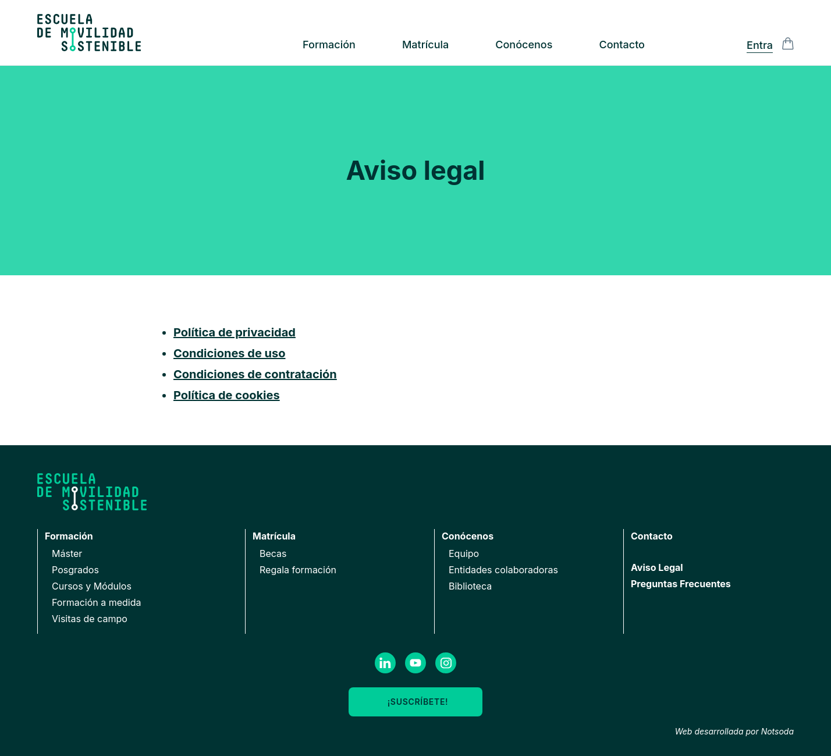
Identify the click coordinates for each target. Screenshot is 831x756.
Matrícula (425, 44)
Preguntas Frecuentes (681, 584)
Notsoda (777, 731)
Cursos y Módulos (92, 586)
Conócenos (523, 44)
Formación (329, 44)
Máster (67, 553)
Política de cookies (226, 395)
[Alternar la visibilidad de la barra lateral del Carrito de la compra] (788, 43)
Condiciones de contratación (255, 374)
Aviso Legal (657, 567)
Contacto (622, 44)
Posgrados (75, 570)
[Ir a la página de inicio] (89, 32)
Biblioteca (470, 586)
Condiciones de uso (229, 353)
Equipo (464, 553)
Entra (760, 45)
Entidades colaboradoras (503, 570)
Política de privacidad (234, 332)
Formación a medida (96, 602)
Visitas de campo (89, 618)
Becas (273, 553)
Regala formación (298, 570)
